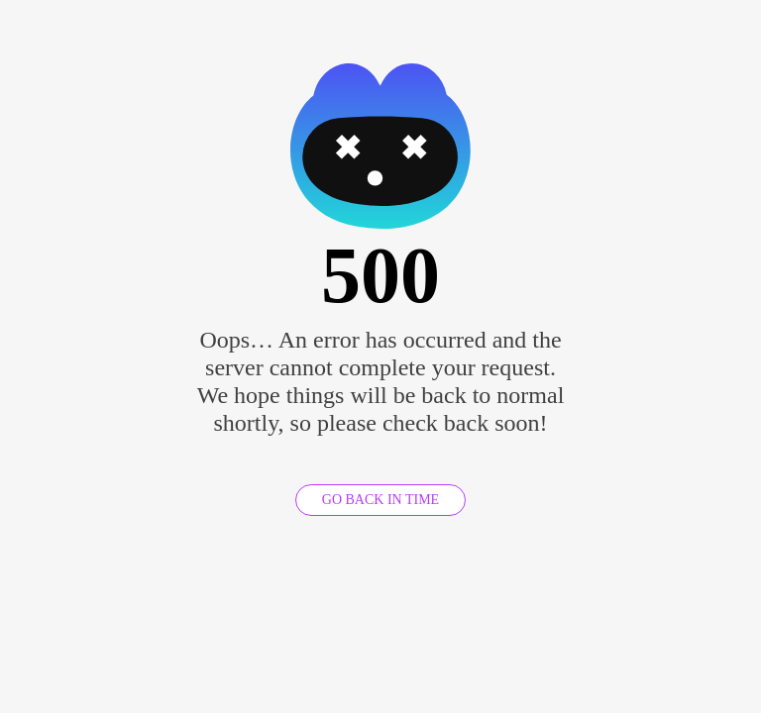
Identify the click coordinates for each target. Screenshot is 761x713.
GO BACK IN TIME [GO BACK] (380, 499)
